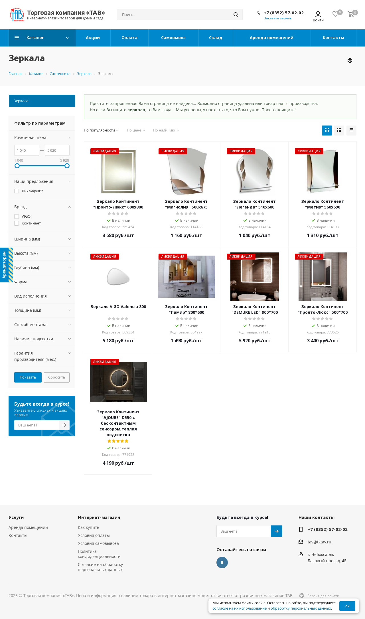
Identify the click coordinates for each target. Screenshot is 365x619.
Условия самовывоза (98, 543)
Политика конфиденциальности (99, 554)
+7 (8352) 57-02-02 (284, 12)
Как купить (88, 527)
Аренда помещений (28, 527)
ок (347, 605)
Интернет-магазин (99, 517)
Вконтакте (222, 562)
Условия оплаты (94, 535)
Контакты (18, 535)
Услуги (16, 517)
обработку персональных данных (301, 608)
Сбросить (56, 377)
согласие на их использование (239, 608)
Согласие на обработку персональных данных (100, 567)
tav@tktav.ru (319, 542)
